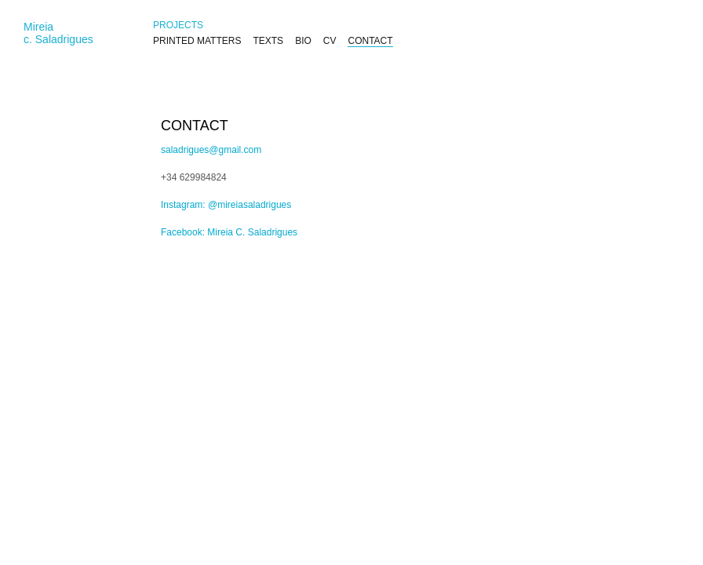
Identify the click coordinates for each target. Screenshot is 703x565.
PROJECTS (178, 25)
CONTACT (370, 40)
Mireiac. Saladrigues (58, 33)
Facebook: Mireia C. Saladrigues (229, 232)
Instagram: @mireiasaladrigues (226, 204)
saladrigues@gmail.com (211, 149)
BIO (303, 40)
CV (330, 40)
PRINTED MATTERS (197, 40)
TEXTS (268, 40)
